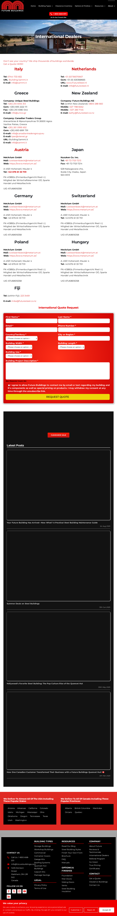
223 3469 (25, 295)
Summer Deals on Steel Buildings (23, 604)
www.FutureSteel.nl (76, 83)
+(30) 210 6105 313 (17, 104)
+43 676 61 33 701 (17, 172)
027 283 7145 (76, 110)
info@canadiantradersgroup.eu (27, 133)
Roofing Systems (42, 863)
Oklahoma (12, 816)
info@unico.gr (18, 113)
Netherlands (84, 69)
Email (9, 326)
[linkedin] (9, 897)
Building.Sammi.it (18, 80)
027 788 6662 (76, 107)
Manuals (65, 863)
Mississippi (32, 812)
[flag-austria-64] (7, 147)
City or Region (66, 334)
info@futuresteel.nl (79, 86)
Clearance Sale (58, 435)
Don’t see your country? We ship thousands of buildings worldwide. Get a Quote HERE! (38, 62)
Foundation (67, 876)
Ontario (68, 812)
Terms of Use (40, 888)
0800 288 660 (96, 104)
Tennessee (35, 816)
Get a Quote (95, 878)
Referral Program (97, 859)
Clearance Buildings (98, 882)
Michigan (20, 812)
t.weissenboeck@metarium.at (24, 160)
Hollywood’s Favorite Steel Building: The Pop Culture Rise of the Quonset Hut (45, 683)
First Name (12, 317)
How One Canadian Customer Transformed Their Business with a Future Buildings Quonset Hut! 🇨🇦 (55, 772)
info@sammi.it (19, 83)
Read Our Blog (68, 846)
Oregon (23, 816)
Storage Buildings (42, 846)
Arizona (11, 808)
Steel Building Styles (71, 849)
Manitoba (97, 808)
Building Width (15, 343)
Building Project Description (22, 361)
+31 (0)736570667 (74, 76)
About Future (95, 846)
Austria (21, 149)
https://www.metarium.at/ (23, 163)
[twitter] (14, 891)
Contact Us (94, 885)
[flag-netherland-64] (64, 66)
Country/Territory (16, 334)
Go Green (93, 862)
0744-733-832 (15, 76)
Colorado (44, 808)
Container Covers (42, 856)
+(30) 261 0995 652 (17, 127)
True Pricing (94, 865)
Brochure (66, 856)
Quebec (78, 812)
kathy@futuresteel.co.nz (81, 113)
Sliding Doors (68, 882)
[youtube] (25, 891)
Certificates (94, 868)
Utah (10, 820)
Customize (75, 910)
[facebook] (9, 891)
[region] (58, 908)
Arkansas (21, 808)
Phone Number (67, 326)
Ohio (42, 812)
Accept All (106, 910)
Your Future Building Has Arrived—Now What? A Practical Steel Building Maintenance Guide (52, 523)
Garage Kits (39, 859)
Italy (18, 69)
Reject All (91, 910)
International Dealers (99, 855)
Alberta (68, 808)
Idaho (10, 812)
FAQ (64, 859)
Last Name (64, 317)
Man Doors (67, 879)
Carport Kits (39, 872)
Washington (21, 820)
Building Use (13, 352)
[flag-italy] (7, 66)
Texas (45, 816)
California (33, 808)
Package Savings (42, 875)
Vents (64, 885)
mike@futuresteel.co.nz (23, 301)
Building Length (67, 343)
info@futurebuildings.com (23, 864)
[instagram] (19, 891)
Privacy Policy (40, 885)
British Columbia (82, 808)
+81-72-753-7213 (73, 160)
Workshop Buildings (43, 849)
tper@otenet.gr (19, 136)
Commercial (40, 853)
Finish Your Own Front (72, 853)
